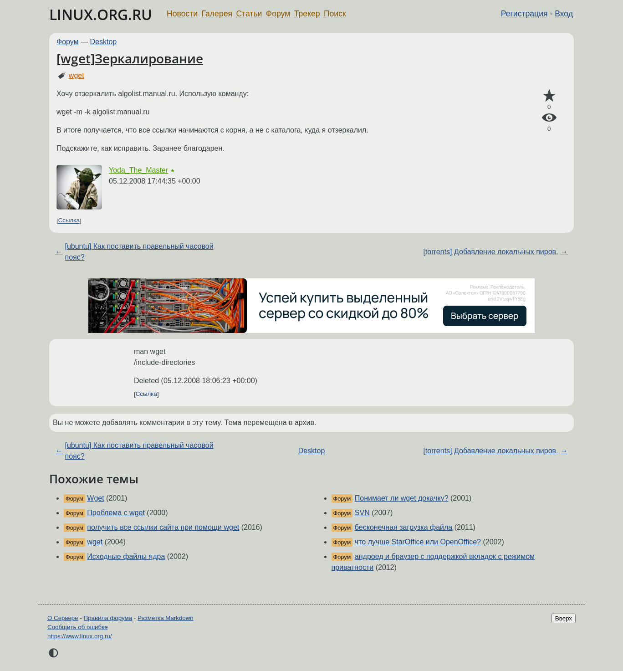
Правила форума (108, 618)
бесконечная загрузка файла (403, 527)
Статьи (249, 13)
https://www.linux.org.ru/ (79, 636)
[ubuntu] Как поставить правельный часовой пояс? (139, 251)
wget (76, 75)
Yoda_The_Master (138, 170)
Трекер (307, 13)
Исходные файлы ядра (126, 556)
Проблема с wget (116, 513)
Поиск (335, 13)
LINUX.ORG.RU (100, 14)
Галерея (217, 13)
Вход (564, 13)
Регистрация (524, 13)
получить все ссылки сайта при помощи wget (163, 527)
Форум (278, 13)
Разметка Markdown (166, 618)
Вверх (563, 618)
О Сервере (62, 618)
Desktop (103, 42)
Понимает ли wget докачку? (402, 498)
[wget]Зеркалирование (129, 58)
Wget (95, 498)
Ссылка (69, 220)
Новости (182, 13)
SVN (362, 513)
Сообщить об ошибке (77, 627)
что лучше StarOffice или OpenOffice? (418, 542)
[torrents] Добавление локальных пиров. (490, 252)
